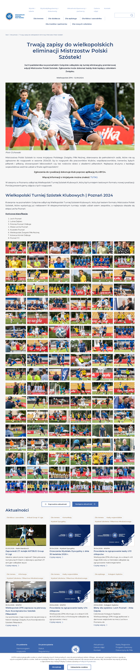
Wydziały (44, 8)
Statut (41, 648)
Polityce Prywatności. (88, 661)
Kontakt (107, 8)
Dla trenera (38, 18)
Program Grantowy (124, 647)
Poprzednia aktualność (56, 504)
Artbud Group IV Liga (35, 517)
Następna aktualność (85, 504)
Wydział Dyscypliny (58, 521)
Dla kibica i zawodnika (92, 18)
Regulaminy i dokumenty (44, 652)
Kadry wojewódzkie (114, 517)
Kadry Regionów (123, 644)
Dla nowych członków (82, 24)
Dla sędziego (71, 18)
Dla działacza (54, 18)
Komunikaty (67, 517)
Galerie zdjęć (99, 647)
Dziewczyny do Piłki (124, 650)
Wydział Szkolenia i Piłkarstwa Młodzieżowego (113, 521)
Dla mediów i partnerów (56, 24)
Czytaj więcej (12, 565)
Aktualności (72, 8)
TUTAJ (93, 177)
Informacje (22, 574)
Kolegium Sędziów (115, 574)
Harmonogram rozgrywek (23, 649)
